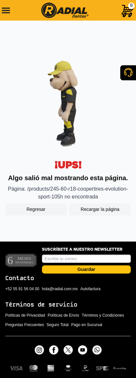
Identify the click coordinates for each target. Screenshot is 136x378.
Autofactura (90, 289)
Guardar (86, 269)
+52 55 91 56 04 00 (22, 289)
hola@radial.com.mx (60, 289)
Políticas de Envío (63, 315)
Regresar (36, 209)
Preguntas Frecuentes (24, 325)
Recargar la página (100, 209)
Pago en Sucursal (86, 325)
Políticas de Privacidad (25, 315)
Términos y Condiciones (103, 315)
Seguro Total (57, 325)
